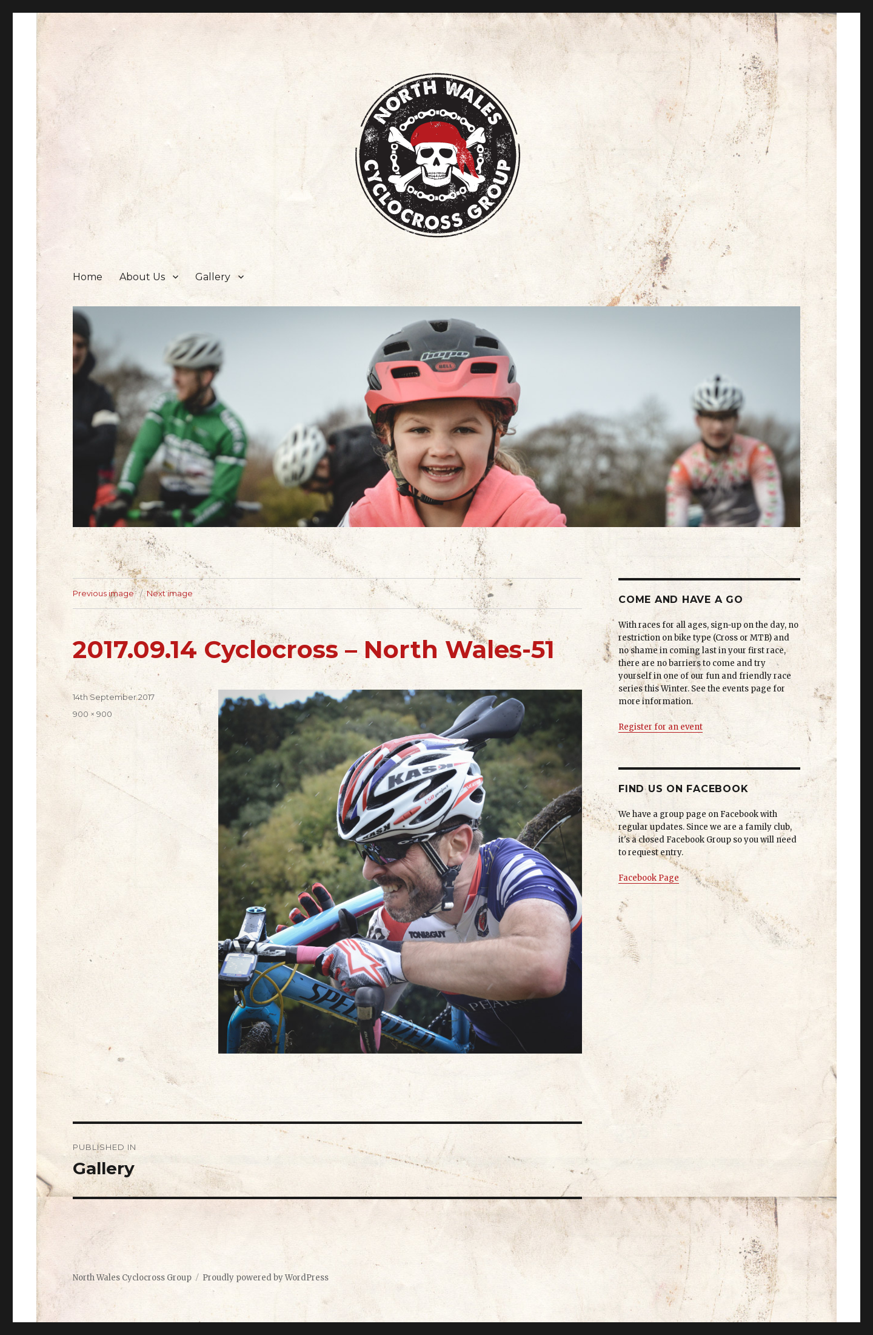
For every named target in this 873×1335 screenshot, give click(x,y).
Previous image (103, 593)
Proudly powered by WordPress (265, 1278)
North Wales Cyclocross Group (132, 1278)
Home (87, 277)
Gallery (212, 277)
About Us (142, 277)
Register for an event (660, 727)
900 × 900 (92, 714)
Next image (170, 593)
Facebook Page (648, 878)
